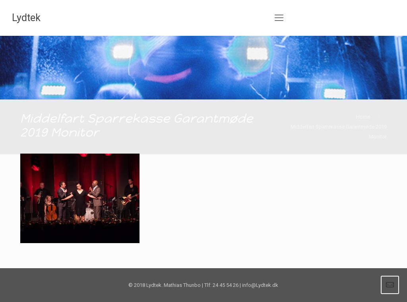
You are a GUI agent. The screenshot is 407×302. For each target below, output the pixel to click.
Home (363, 117)
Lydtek (26, 17)
